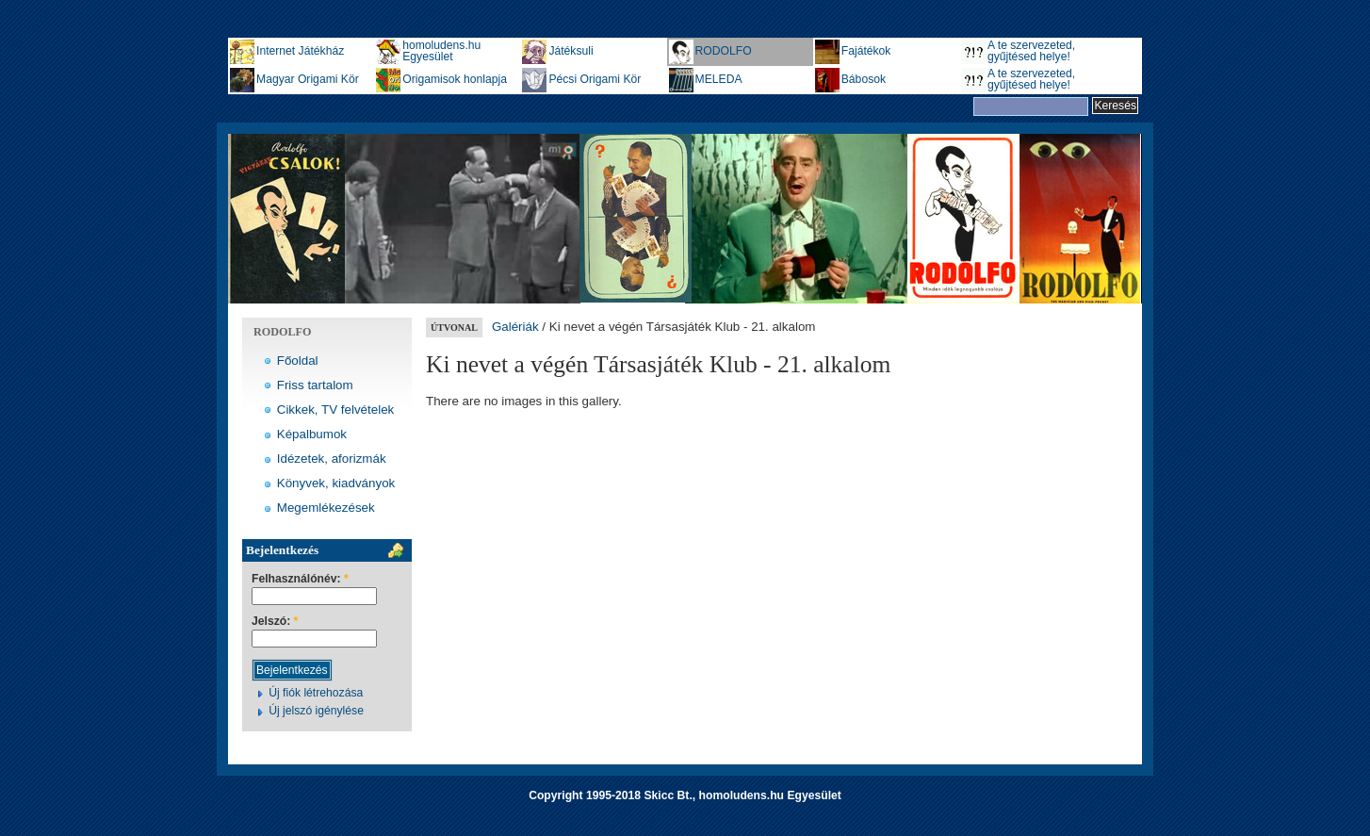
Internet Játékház (300, 50)
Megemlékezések (326, 507)
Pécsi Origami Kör (594, 79)
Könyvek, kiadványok (336, 483)
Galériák (515, 327)
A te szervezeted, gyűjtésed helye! (1031, 51)
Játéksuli (570, 50)
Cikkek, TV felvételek (336, 409)
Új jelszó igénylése (316, 710)
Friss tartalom (315, 385)
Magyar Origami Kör (307, 79)
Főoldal (297, 360)
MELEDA (718, 79)
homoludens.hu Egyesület (441, 51)
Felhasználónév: (300, 579)
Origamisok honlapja (454, 79)
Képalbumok (312, 434)
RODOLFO (723, 50)
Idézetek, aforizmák (331, 458)
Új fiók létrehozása (316, 692)
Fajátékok (866, 50)
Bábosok (863, 79)
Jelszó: (275, 621)
